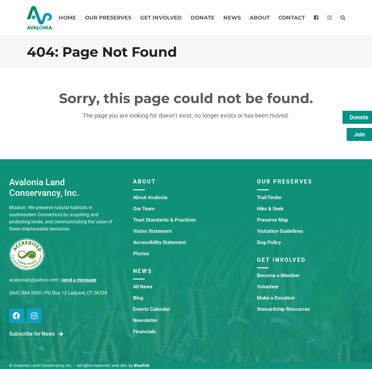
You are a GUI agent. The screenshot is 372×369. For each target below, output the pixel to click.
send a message (79, 280)
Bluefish (142, 365)
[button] (343, 17)
